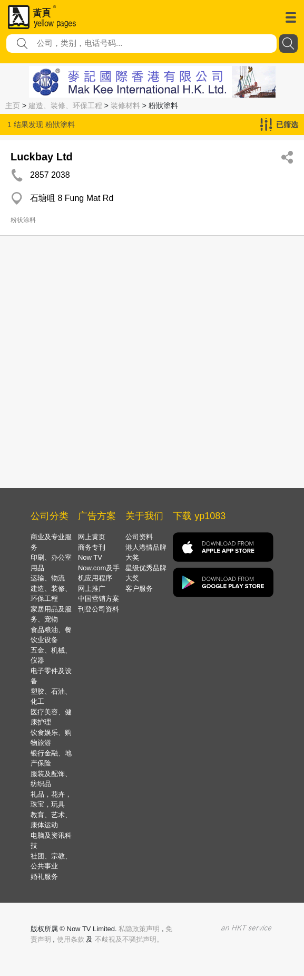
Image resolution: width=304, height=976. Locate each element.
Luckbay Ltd (42, 156)
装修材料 (125, 105)
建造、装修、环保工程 (65, 105)
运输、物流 (48, 578)
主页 (12, 105)
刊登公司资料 (98, 609)
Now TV (90, 557)
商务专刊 (91, 547)
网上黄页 (91, 537)
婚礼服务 (44, 877)
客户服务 (139, 588)
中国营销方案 (98, 598)
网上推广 (91, 588)
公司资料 (139, 537)
